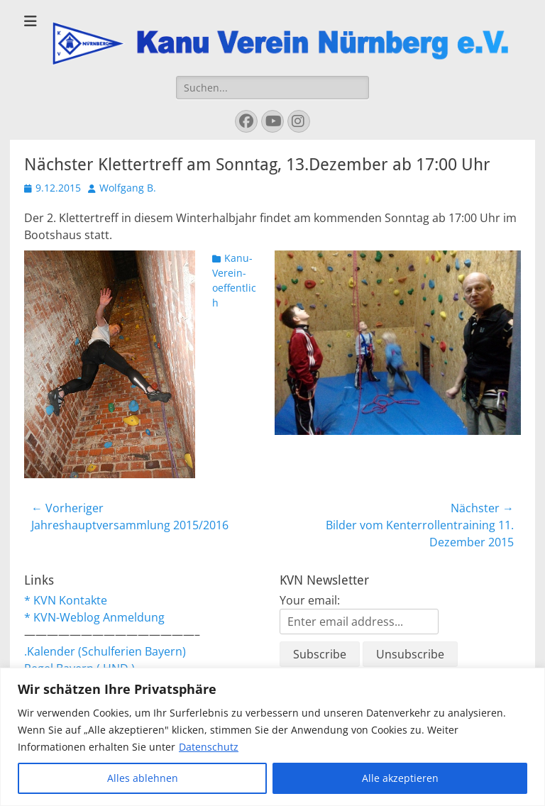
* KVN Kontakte (65, 600)
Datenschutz (208, 746)
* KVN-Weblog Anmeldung (94, 617)
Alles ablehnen (142, 778)
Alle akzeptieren (400, 778)
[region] (272, 737)
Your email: (310, 600)
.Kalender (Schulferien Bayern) (105, 651)
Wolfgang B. (127, 187)
